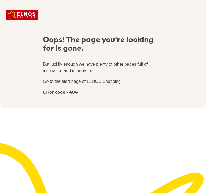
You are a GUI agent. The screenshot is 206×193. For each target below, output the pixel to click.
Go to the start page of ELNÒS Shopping (82, 81)
